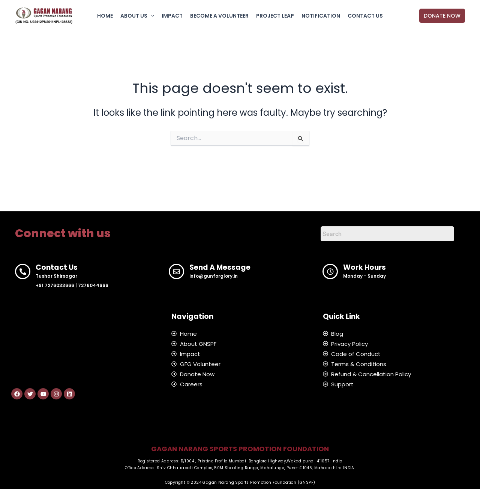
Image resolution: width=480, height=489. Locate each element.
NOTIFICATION (321, 15)
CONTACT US (365, 15)
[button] (150, 15)
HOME (105, 15)
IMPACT (172, 15)
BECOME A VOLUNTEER (219, 15)
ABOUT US (137, 15)
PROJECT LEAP (275, 15)
